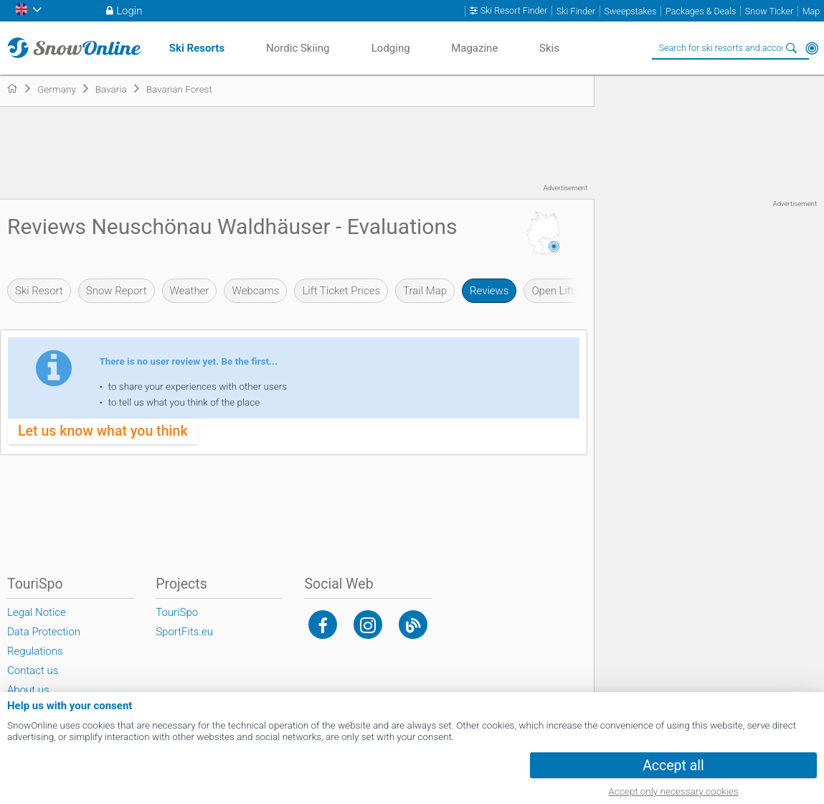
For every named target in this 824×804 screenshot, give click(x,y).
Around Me (811, 48)
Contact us (32, 670)
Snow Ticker (769, 11)
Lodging (390, 48)
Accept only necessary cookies (673, 791)
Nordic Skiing (297, 48)
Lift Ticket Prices (341, 290)
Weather (189, 290)
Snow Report (116, 290)
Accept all (673, 765)
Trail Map (425, 290)
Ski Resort (39, 290)
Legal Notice (36, 612)
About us (28, 689)
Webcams (255, 290)
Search (791, 48)
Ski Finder (576, 11)
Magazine (474, 48)
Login (129, 10)
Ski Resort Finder (514, 11)
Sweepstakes (630, 11)
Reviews (489, 290)
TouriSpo (177, 612)
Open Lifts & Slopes (577, 290)
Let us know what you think (103, 431)
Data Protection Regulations (43, 641)
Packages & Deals (701, 11)
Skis (549, 48)
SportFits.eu (184, 631)
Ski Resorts (196, 48)
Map (811, 11)
